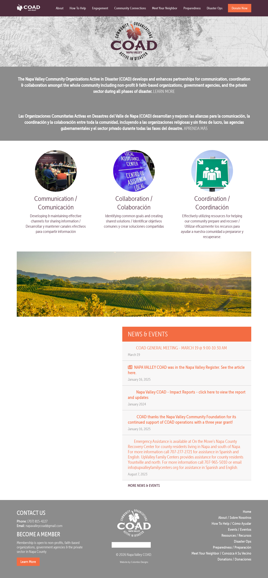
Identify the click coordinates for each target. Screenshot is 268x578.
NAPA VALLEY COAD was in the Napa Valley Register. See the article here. (186, 369)
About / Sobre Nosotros (234, 517)
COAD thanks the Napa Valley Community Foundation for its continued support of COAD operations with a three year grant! (182, 419)
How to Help (78, 8)
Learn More (28, 561)
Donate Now (240, 8)
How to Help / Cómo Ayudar (231, 523)
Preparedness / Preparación (232, 547)
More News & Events (147, 485)
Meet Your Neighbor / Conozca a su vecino (221, 553)
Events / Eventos (239, 529)
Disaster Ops (214, 8)
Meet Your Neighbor (164, 8)
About (59, 8)
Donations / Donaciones (234, 559)
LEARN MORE (164, 91)
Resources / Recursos (236, 535)
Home (247, 511)
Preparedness (192, 8)
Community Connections (130, 8)
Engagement (100, 8)
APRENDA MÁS (196, 128)
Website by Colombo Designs (134, 562)
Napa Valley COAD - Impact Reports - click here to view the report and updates (186, 394)
